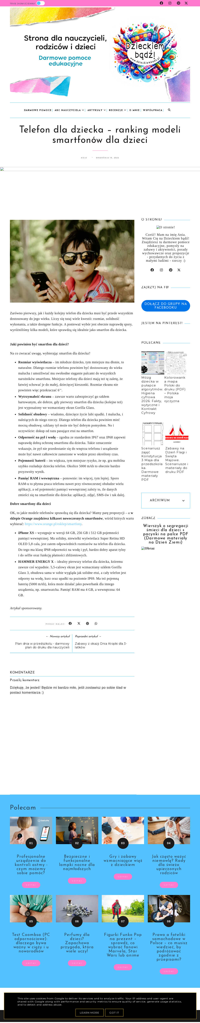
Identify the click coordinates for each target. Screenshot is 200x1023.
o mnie (134, 110)
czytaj (31, 885)
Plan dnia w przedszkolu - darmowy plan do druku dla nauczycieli (42, 645)
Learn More (89, 1012)
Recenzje (117, 110)
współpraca (152, 110)
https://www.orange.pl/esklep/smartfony (53, 524)
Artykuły (97, 110)
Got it (114, 1012)
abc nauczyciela (69, 110)
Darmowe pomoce (38, 110)
